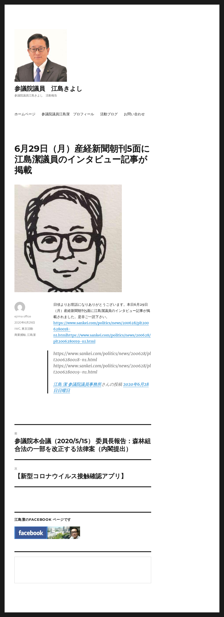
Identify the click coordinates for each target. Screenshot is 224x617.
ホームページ (24, 114)
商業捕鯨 (20, 334)
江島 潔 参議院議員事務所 (77, 384)
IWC (17, 328)
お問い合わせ (134, 114)
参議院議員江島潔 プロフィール (68, 114)
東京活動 (27, 328)
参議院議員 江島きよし (48, 88)
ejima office (22, 316)
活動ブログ (109, 114)
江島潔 (31, 334)
